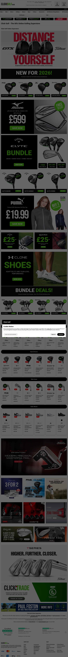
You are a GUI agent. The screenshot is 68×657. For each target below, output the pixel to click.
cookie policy (49, 328)
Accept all (61, 334)
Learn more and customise (10, 334)
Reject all (53, 334)
